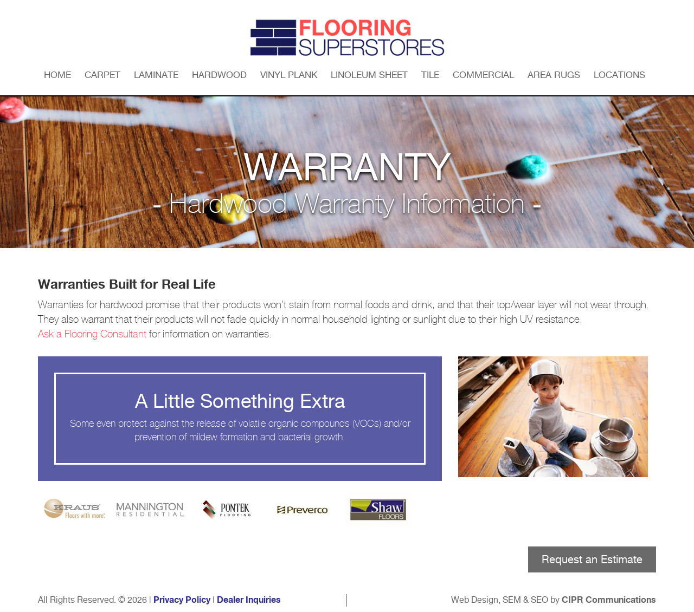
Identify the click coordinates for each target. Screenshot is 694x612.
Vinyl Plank (288, 74)
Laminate (156, 74)
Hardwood (219, 74)
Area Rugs (554, 74)
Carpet (102, 74)
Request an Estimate (592, 559)
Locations (619, 74)
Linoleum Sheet (369, 74)
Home (57, 74)
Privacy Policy (181, 600)
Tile (430, 74)
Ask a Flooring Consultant (92, 334)
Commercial (483, 74)
